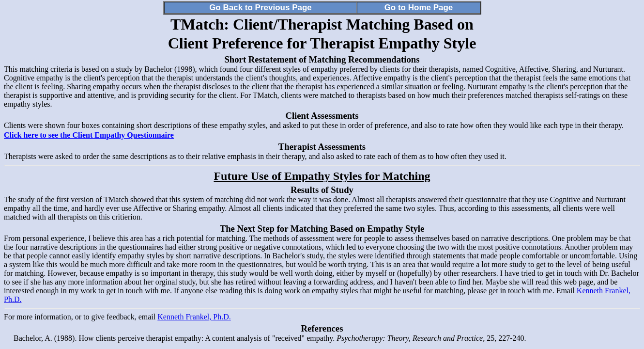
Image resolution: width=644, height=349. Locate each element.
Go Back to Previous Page (260, 7)
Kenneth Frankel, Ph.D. (194, 317)
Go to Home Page (418, 7)
